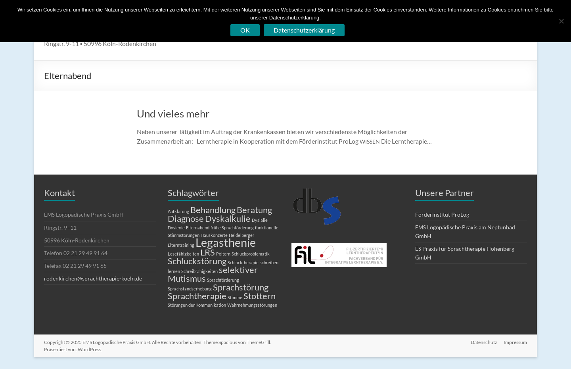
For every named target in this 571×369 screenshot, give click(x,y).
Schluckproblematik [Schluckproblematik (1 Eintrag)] (251, 253)
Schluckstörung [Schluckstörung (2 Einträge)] (197, 261)
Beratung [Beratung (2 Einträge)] (254, 209)
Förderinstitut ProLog (442, 214)
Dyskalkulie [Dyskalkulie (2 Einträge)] (228, 218)
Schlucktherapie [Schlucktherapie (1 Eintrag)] (243, 262)
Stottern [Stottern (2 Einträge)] (259, 295)
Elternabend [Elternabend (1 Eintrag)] (197, 227)
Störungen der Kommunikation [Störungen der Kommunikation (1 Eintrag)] (197, 305)
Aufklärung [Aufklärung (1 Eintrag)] (178, 211)
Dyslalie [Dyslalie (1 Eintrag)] (260, 220)
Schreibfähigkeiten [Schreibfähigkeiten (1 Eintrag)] (199, 271)
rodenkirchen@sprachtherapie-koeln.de (93, 278)
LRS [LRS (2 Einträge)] (207, 252)
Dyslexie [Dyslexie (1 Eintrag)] (176, 227)
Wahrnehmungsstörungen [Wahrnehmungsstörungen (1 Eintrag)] (252, 305)
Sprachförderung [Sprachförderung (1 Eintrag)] (223, 280)
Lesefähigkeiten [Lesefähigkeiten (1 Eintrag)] (183, 253)
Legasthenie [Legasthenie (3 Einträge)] (225, 242)
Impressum (515, 342)
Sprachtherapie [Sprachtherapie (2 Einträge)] (197, 295)
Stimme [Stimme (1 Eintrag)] (235, 297)
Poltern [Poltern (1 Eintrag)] (223, 253)
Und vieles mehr (173, 113)
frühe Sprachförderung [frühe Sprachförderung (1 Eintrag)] (232, 227)
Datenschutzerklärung (304, 30)
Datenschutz (484, 342)
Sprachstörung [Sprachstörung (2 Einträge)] (240, 287)
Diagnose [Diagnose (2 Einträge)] (186, 218)
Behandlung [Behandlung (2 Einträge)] (213, 209)
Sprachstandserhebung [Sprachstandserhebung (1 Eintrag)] (190, 288)
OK (245, 30)
